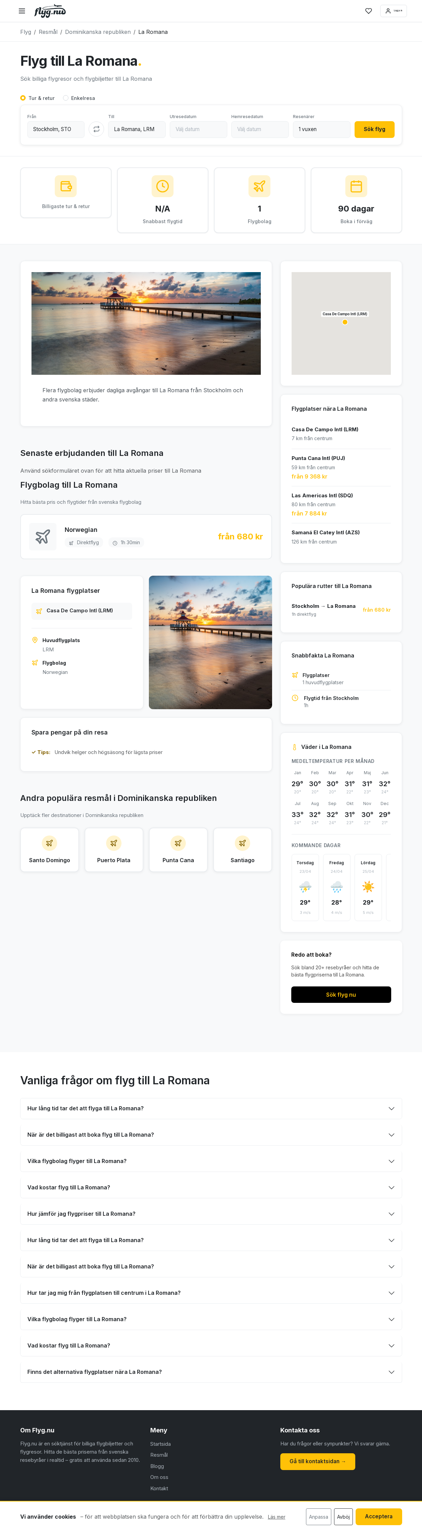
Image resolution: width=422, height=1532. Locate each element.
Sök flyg (373, 130)
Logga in (384, 11)
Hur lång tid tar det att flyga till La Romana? (85, 1110)
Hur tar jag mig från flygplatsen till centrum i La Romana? (104, 1295)
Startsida (160, 1446)
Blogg (157, 1468)
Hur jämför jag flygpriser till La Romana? (81, 1216)
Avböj (340, 1517)
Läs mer (276, 1517)
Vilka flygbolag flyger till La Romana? (77, 1163)
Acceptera (377, 1517)
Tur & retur (41, 98)
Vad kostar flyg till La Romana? (68, 1189)
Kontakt (159, 1490)
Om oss (159, 1479)
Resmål (159, 1457)
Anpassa (315, 1517)
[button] (345, 324)
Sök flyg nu (341, 996)
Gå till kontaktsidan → (319, 1463)
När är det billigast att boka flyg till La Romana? (90, 1137)
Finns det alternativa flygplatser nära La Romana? (94, 1374)
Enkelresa (83, 98)
